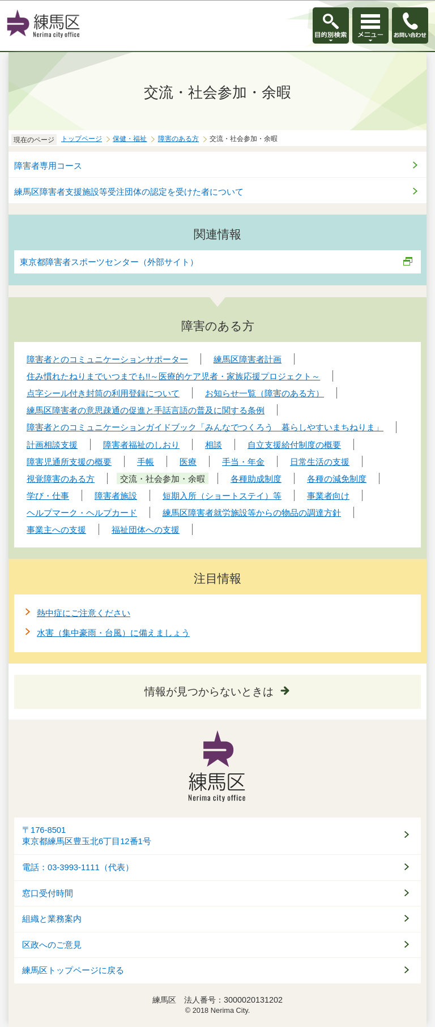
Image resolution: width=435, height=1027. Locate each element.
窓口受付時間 (47, 893)
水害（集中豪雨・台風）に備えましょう (113, 632)
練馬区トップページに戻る (73, 970)
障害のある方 (178, 139)
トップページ (81, 139)
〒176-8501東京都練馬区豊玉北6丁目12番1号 (86, 835)
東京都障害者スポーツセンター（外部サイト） (109, 262)
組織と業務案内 (52, 918)
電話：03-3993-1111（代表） (78, 867)
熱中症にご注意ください (83, 613)
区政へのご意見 (52, 944)
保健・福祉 (130, 139)
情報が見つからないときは (209, 691)
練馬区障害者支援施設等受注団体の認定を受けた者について (129, 191)
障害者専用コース (48, 165)
